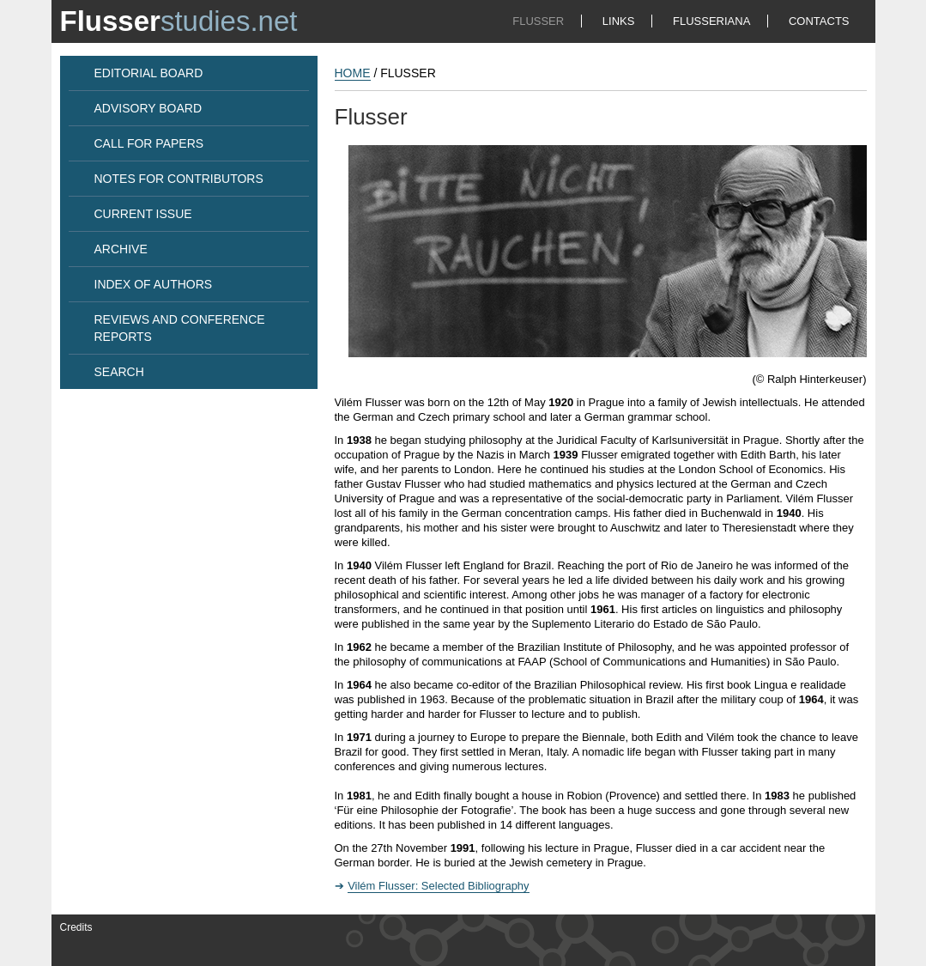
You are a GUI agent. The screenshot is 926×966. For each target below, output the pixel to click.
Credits (76, 927)
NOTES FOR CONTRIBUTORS (178, 178)
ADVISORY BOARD (148, 108)
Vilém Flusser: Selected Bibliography (438, 885)
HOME (353, 73)
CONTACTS (819, 21)
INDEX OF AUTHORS (153, 284)
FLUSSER (538, 21)
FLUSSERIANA (711, 21)
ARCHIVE (121, 249)
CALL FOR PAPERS (149, 143)
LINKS (618, 21)
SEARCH (119, 372)
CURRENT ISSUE (143, 214)
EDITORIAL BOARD (148, 73)
